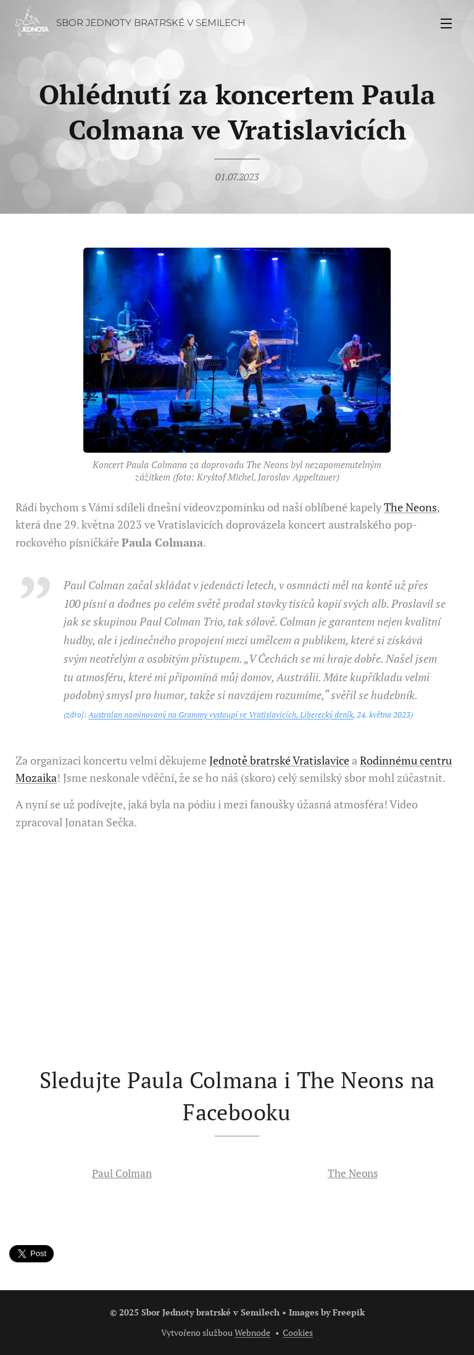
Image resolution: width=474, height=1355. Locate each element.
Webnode (252, 1332)
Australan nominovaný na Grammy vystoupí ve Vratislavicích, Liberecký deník (220, 714)
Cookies (298, 1332)
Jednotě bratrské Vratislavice (279, 760)
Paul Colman (122, 1173)
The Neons (410, 507)
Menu (446, 23)
